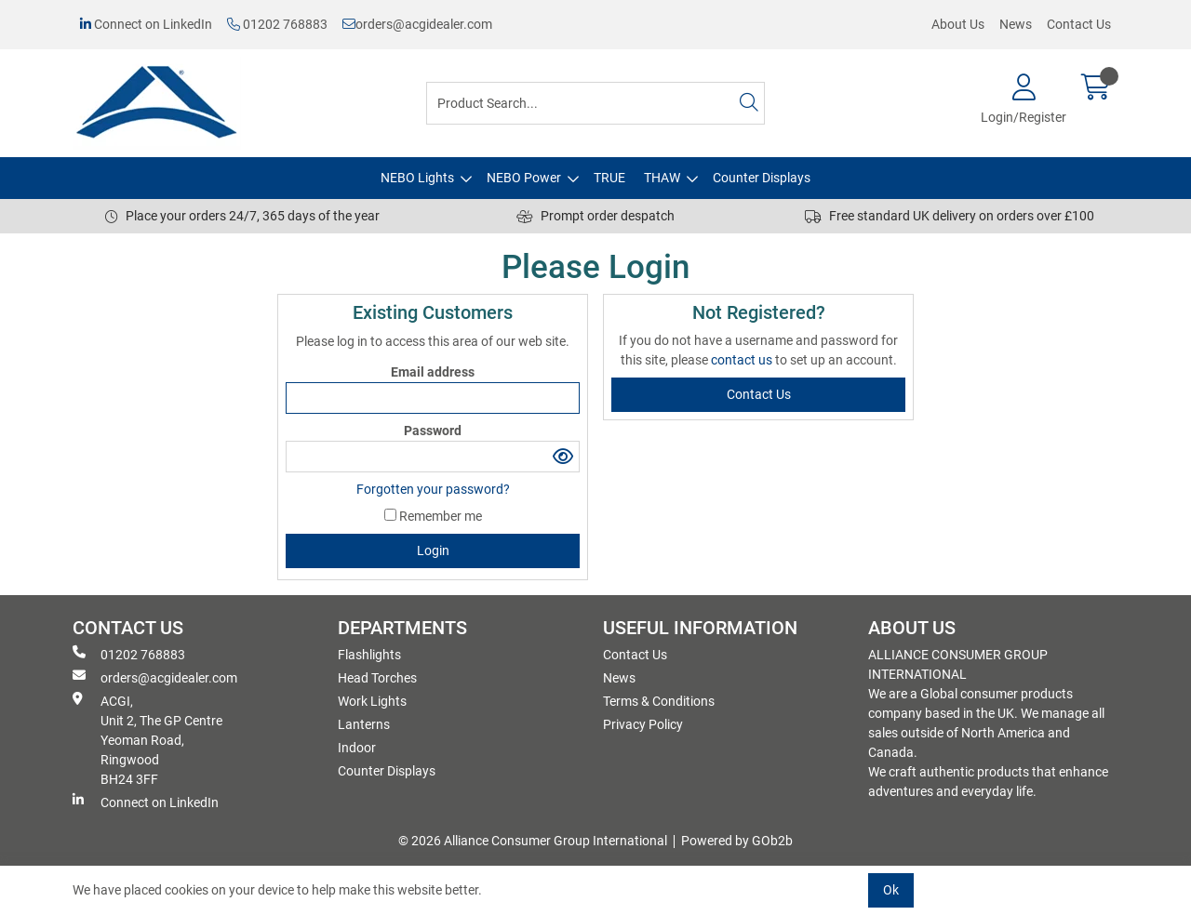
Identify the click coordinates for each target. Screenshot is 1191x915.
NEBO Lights (417, 177)
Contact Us (1079, 24)
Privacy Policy (643, 724)
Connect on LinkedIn (146, 24)
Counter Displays (761, 177)
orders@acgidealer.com (417, 24)
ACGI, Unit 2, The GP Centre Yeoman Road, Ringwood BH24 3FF (147, 739)
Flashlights (369, 654)
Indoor (357, 747)
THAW (662, 177)
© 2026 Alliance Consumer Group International (532, 840)
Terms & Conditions (659, 701)
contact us (743, 359)
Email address (433, 372)
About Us (957, 24)
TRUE (609, 177)
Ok (891, 889)
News (1015, 24)
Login (433, 550)
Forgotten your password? (433, 489)
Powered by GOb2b (737, 840)
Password (433, 430)
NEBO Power (524, 177)
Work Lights (372, 701)
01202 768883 (277, 24)
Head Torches (377, 677)
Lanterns (364, 724)
